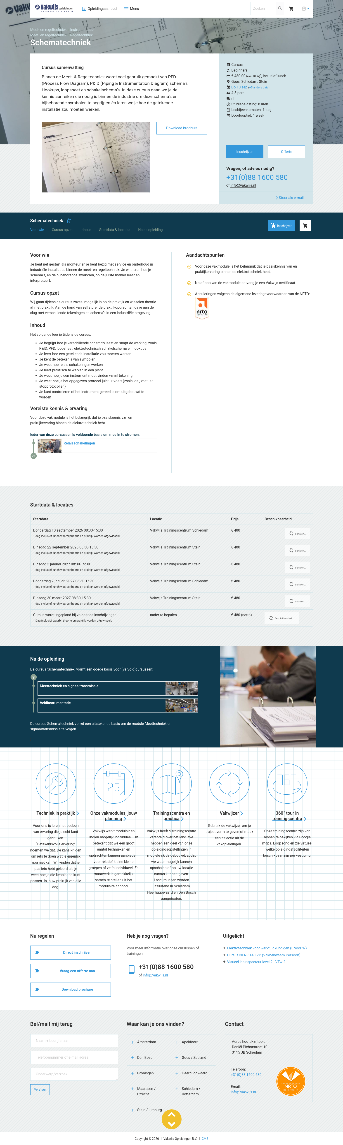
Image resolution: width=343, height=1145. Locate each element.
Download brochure (181, 128)
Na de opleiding (150, 230)
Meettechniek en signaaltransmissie (69, 686)
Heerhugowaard (194, 1073)
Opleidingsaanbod (99, 9)
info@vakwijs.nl (243, 185)
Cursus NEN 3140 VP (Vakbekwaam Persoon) (263, 955)
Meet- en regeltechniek (48, 30)
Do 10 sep (239, 87)
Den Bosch (145, 1057)
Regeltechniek (81, 35)
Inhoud (85, 230)
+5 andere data (258, 87)
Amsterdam (146, 1042)
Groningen (145, 1073)
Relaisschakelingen (79, 443)
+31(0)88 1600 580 (257, 177)
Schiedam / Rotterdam (191, 1091)
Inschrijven (244, 152)
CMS (205, 1138)
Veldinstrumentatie (55, 703)
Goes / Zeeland (194, 1057)
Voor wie (37, 230)
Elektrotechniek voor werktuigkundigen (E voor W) (267, 948)
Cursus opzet (62, 230)
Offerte (286, 152)
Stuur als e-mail (288, 198)
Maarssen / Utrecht (146, 1091)
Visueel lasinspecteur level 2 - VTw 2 (256, 962)
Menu (131, 9)
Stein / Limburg (149, 1110)
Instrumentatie (82, 30)
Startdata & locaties (114, 230)
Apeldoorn (190, 1042)
